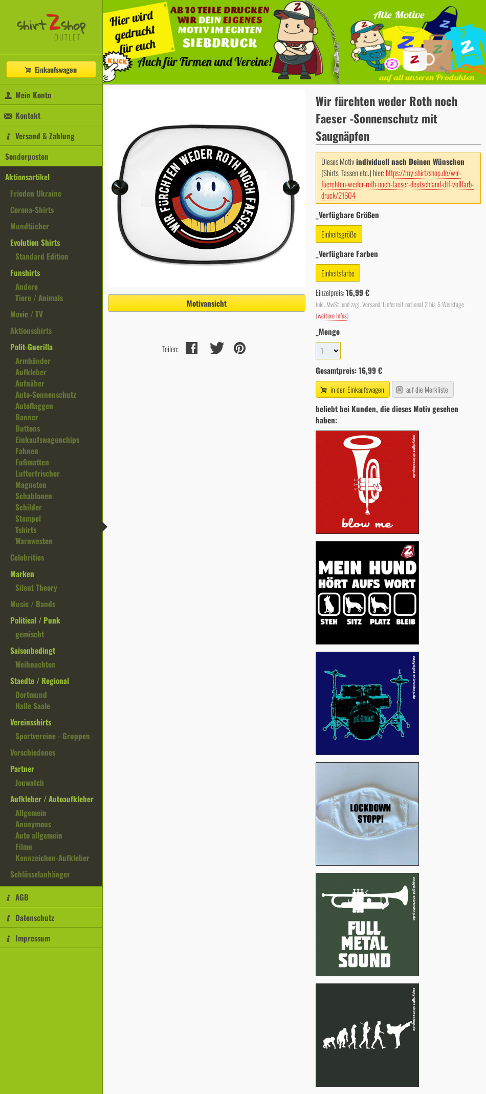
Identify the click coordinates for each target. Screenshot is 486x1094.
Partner (22, 768)
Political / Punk (35, 620)
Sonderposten (27, 156)
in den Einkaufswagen (351, 389)
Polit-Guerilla (31, 346)
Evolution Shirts (35, 242)
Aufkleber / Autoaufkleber (52, 798)
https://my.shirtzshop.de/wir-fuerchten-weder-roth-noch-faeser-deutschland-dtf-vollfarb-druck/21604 (397, 184)
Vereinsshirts (30, 721)
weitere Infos (332, 315)
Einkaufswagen (50, 69)
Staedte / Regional (39, 680)
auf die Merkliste (422, 389)
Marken (22, 573)
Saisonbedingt (32, 650)
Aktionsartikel (27, 176)
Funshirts (25, 272)
